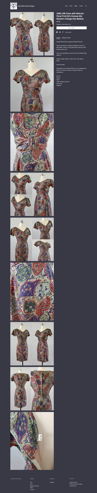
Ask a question (68, 32)
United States (65, 24)
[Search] (86, 6)
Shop (66, 6)
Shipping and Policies (34, 486)
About (71, 6)
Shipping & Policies (66, 38)
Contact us (32, 489)
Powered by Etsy (73, 486)
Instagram (52, 482)
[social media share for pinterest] (63, 32)
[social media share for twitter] (60, 32)
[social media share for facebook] (57, 32)
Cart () (81, 6)
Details (58, 38)
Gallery (75, 6)
